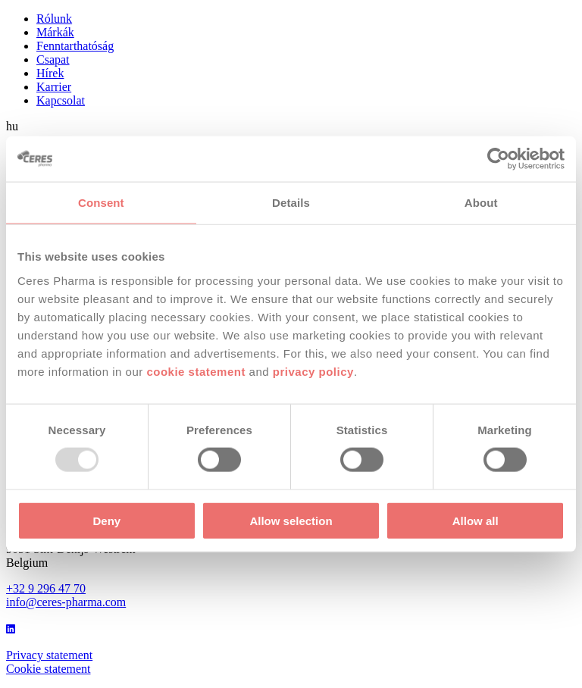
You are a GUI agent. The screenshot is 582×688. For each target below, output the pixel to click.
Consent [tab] (101, 202)
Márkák (55, 32)
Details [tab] (291, 202)
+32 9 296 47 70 (46, 588)
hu (12, 126)
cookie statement (196, 370)
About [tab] (481, 202)
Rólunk (54, 18)
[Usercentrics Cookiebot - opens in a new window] (498, 159)
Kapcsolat (60, 100)
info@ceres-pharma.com (66, 602)
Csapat (53, 59)
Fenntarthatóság (75, 45)
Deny (106, 520)
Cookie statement (48, 668)
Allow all (475, 520)
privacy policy (313, 370)
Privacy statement (49, 655)
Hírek (50, 73)
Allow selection (290, 520)
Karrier (53, 86)
